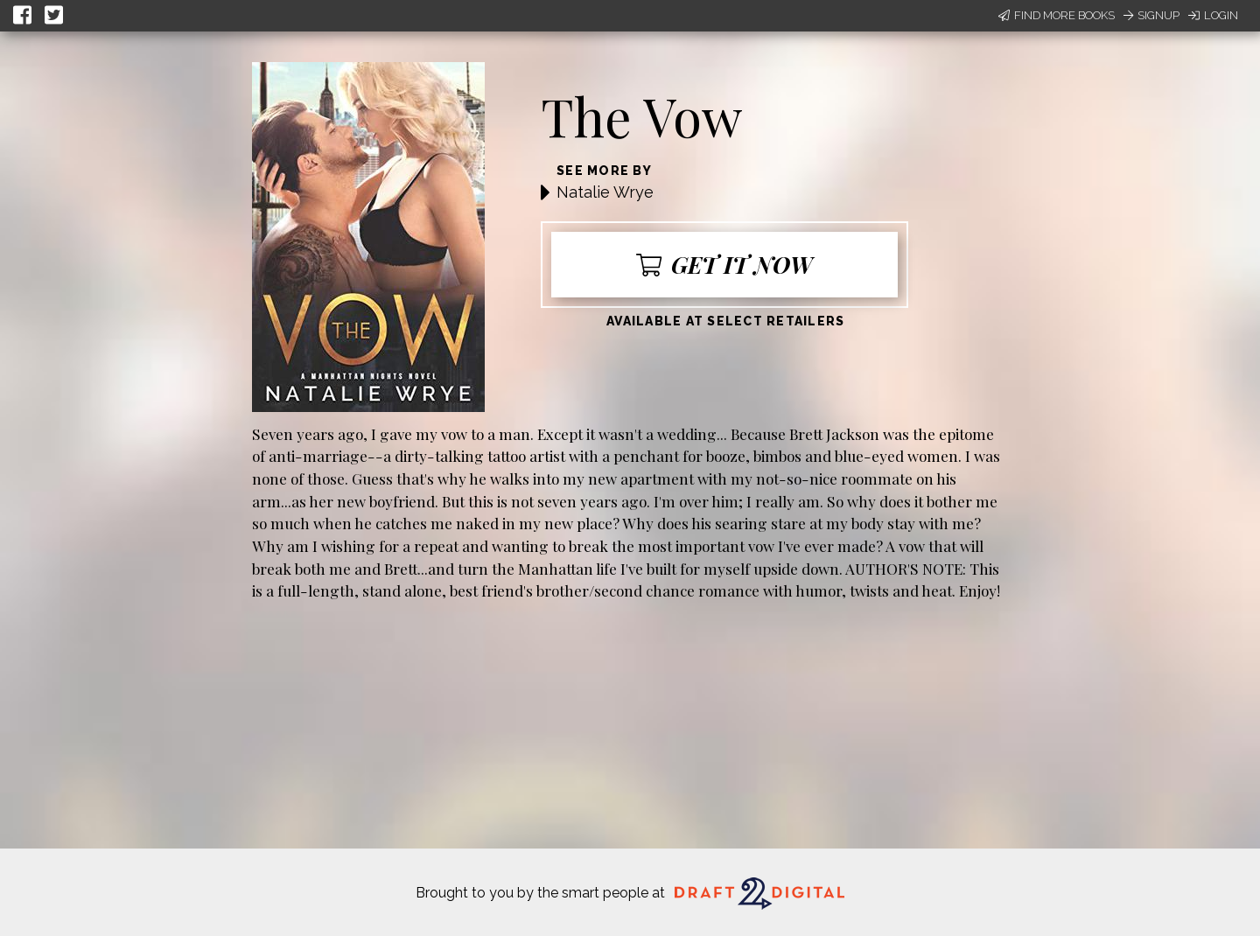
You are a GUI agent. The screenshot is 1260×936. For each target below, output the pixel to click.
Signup (1152, 15)
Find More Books (1056, 15)
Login (1213, 15)
